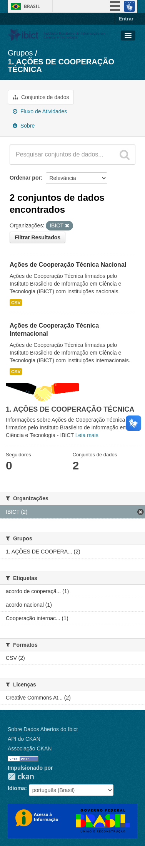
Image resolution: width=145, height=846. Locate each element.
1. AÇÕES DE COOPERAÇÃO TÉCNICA (61, 65)
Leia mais (86, 435)
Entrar (126, 19)
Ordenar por (25, 178)
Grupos (20, 53)
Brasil (32, 6)
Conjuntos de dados (41, 97)
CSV (15, 302)
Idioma (16, 788)
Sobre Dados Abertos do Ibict (43, 729)
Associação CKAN (30, 748)
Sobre (24, 126)
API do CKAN (24, 739)
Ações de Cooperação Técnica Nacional (68, 264)
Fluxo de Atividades (40, 111)
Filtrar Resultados (37, 237)
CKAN (21, 776)
